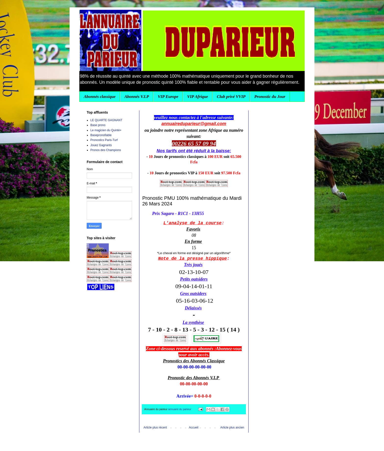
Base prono (97, 125)
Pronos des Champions (105, 150)
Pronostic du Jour (269, 96)
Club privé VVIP (231, 96)
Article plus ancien (232, 427)
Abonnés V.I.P (136, 96)
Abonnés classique (100, 96)
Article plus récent (155, 427)
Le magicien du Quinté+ (105, 130)
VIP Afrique (197, 96)
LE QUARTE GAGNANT (106, 120)
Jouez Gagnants (101, 145)
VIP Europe (168, 96)
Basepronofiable (101, 135)
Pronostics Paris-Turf (104, 140)
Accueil (193, 427)
